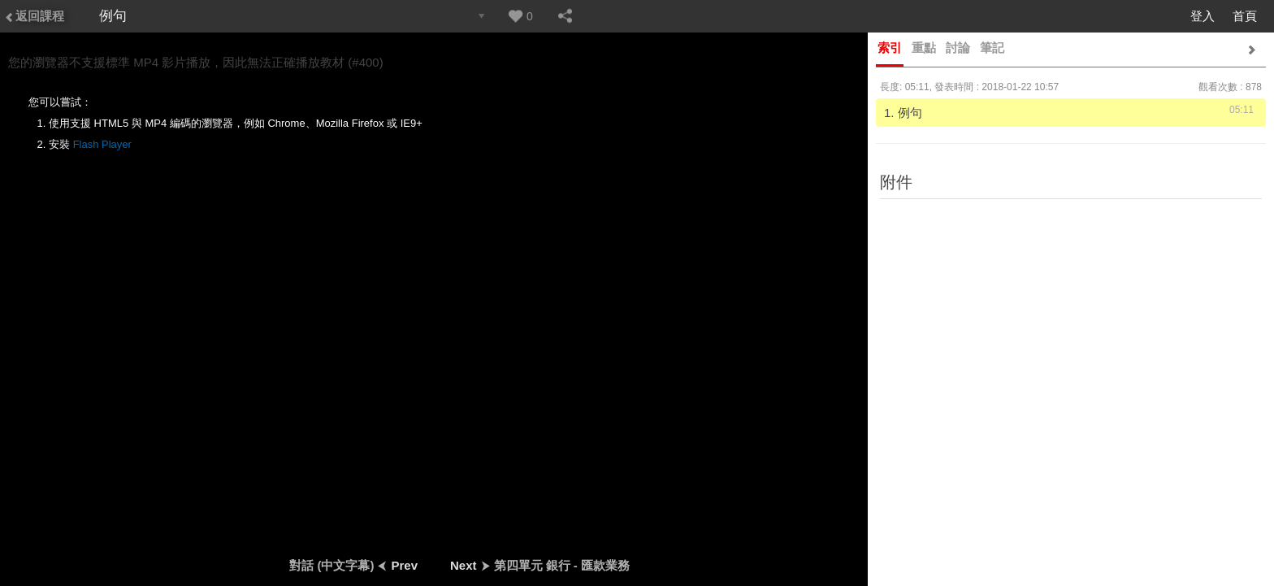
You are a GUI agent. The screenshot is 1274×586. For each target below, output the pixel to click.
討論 (958, 47)
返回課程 (34, 16)
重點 (924, 47)
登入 (1202, 16)
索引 (890, 47)
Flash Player (102, 144)
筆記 (992, 47)
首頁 (1245, 16)
